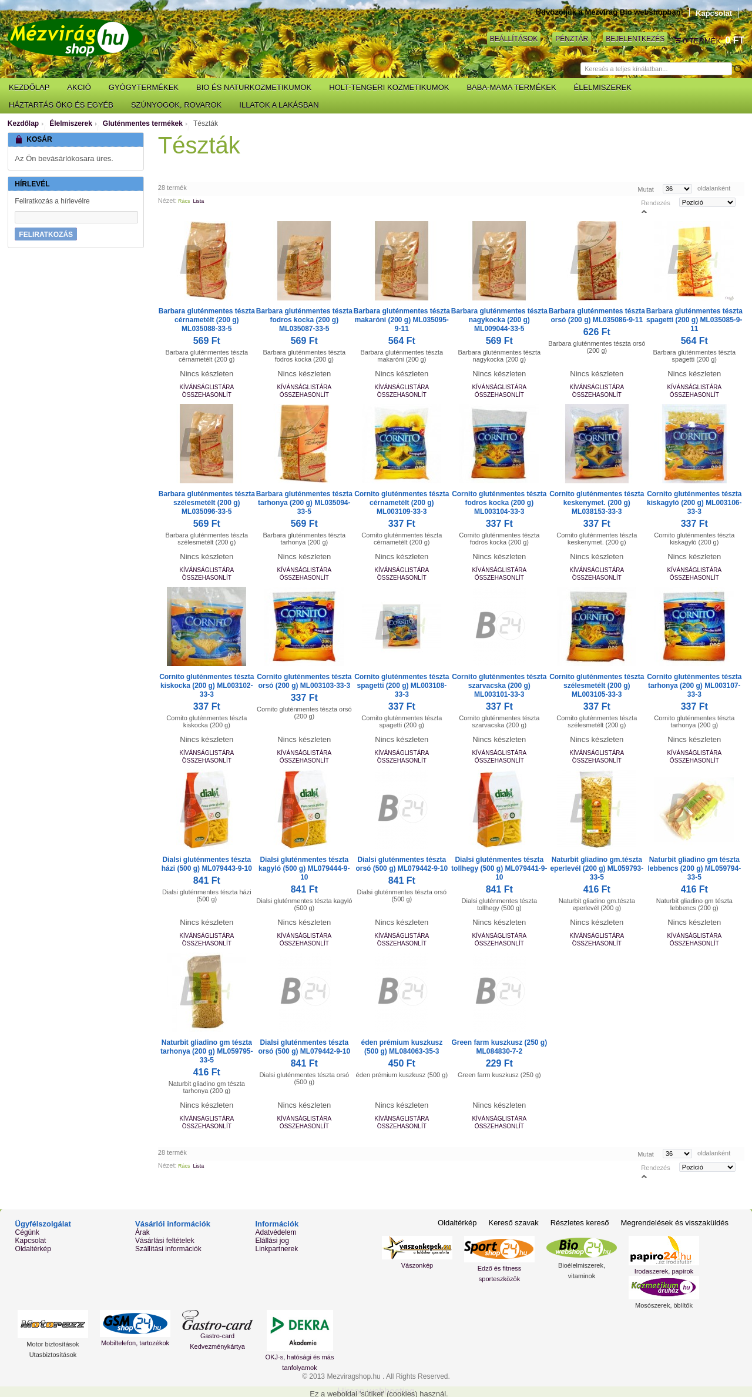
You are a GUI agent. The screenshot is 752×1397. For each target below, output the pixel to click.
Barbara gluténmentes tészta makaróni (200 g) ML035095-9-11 (402, 320)
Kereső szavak (513, 1222)
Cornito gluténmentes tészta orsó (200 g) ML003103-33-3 (304, 681)
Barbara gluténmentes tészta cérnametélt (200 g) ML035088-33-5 (207, 320)
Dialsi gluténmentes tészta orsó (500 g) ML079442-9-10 (401, 864)
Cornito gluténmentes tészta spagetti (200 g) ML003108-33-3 (401, 685)
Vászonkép (417, 1265)
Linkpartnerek (276, 1249)
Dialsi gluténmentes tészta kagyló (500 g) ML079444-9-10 (304, 868)
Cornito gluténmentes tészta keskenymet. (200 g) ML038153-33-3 (596, 503)
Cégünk (27, 1232)
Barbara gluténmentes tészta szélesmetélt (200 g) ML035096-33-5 (207, 503)
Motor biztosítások (52, 1344)
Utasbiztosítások (53, 1354)
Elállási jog (271, 1240)
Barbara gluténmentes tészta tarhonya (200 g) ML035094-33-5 (304, 503)
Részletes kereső (579, 1222)
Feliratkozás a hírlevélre (52, 201)
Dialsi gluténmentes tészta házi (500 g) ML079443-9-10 (207, 864)
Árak (142, 1232)
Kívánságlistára (206, 387)
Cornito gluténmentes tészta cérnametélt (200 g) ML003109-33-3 (401, 503)
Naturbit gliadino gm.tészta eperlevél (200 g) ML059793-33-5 (596, 868)
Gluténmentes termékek (143, 123)
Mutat (645, 188)
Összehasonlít (206, 395)
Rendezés (655, 202)
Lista (198, 201)
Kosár (678, 40)
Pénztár (571, 39)
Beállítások (514, 39)
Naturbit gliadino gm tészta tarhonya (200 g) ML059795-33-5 (206, 1051)
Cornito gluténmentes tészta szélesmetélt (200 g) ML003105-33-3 (596, 685)
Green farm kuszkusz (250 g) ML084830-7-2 (499, 1046)
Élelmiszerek (70, 123)
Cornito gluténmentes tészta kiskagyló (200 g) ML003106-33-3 (694, 503)
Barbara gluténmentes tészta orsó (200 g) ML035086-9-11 (597, 315)
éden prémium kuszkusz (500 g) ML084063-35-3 (401, 1046)
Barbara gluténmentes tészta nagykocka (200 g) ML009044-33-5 (499, 320)
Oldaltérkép (33, 1249)
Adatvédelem (275, 1232)
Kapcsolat (714, 13)
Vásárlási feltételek (164, 1240)
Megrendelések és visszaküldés (674, 1222)
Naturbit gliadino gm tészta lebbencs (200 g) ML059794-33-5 (694, 868)
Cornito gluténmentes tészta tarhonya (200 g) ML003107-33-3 (694, 685)
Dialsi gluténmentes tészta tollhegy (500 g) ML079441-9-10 (499, 868)
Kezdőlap (23, 123)
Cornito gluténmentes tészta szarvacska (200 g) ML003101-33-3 (499, 685)
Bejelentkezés (635, 39)
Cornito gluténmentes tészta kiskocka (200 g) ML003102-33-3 (206, 685)
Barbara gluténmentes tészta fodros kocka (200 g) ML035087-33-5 (304, 320)
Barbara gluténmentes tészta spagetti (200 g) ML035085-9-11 (694, 320)
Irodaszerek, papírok (663, 1271)
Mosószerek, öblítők (664, 1305)
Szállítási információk (168, 1249)
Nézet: (167, 200)
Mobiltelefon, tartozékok (135, 1342)
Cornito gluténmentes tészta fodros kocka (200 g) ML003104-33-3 (499, 503)
